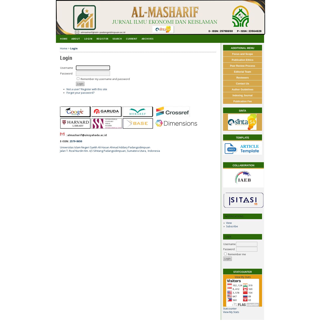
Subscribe (232, 226)
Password (229, 249)
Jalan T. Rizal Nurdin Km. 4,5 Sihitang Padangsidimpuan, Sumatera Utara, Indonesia (110, 151)
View (229, 223)
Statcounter (230, 308)
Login (88, 38)
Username (229, 244)
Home (63, 38)
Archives (147, 38)
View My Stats (243, 277)
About (75, 38)
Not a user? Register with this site (87, 89)
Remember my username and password (105, 79)
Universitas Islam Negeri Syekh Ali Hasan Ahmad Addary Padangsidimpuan (105, 147)
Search (117, 38)
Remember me (237, 254)
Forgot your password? (80, 92)
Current (132, 38)
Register (102, 38)
